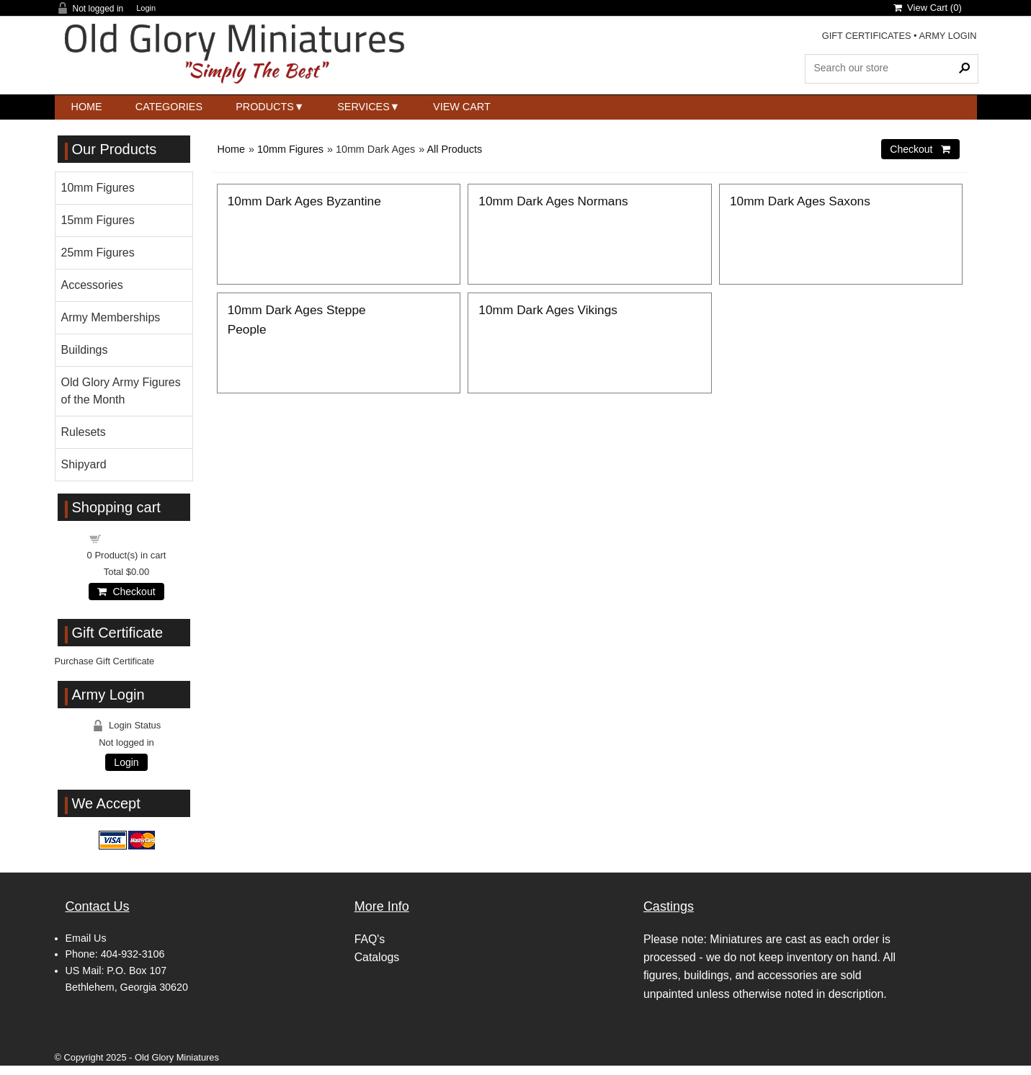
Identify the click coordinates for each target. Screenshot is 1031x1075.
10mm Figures (290, 149)
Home (86, 106)
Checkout (126, 591)
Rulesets (83, 432)
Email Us (86, 938)
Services (363, 106)
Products (265, 106)
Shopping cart (135, 537)
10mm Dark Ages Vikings (547, 310)
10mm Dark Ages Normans (553, 201)
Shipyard (84, 464)
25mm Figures (98, 252)
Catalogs (376, 957)
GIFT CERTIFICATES (866, 35)
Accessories (92, 285)
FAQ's (369, 939)
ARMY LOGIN (947, 35)
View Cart (462, 106)
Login (146, 8)
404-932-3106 (133, 954)
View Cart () (927, 7)
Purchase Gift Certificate (105, 661)
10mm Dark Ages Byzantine (304, 201)
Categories (168, 106)
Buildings (84, 350)
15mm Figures (98, 220)
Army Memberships (111, 317)
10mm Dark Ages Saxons (800, 201)
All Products (454, 149)
